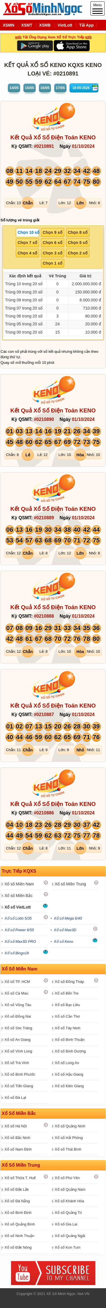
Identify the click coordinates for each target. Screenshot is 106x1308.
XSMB (45, 25)
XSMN (8, 25)
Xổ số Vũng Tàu (18, 1005)
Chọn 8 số (78, 232)
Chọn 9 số (52, 232)
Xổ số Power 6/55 (19, 930)
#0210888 (44, 616)
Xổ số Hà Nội (16, 1126)
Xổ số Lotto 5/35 (18, 918)
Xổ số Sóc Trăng (18, 1028)
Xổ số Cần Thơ (67, 1016)
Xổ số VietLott (18, 907)
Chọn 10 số (29, 232)
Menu (97, 8)
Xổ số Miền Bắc (19, 895)
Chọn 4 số (27, 253)
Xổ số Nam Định (18, 1149)
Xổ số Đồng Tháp (69, 982)
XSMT (26, 25)
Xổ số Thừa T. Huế (20, 1178)
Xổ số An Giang (18, 1039)
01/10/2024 (83, 146)
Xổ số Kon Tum (67, 1247)
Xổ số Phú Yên (67, 1178)
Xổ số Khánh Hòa (69, 1201)
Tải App (86, 25)
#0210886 (44, 812)
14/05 (14, 88)
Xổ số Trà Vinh (17, 1063)
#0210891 (44, 146)
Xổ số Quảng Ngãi (70, 1236)
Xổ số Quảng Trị (68, 1212)
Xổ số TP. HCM (17, 982)
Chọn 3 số (52, 253)
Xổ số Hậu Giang (69, 1074)
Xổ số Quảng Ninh (70, 1126)
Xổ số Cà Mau (16, 993)
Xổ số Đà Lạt (15, 1097)
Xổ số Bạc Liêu (67, 1005)
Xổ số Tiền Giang (19, 1086)
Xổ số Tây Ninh (67, 1028)
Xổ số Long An (67, 1063)
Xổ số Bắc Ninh (17, 1138)
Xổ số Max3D (65, 930)
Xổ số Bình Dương (70, 1051)
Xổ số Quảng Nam (70, 1189)
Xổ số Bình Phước (20, 1074)
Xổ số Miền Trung (70, 884)
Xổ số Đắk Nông (18, 1247)
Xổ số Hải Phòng (69, 1138)
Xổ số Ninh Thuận (19, 1236)
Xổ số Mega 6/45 (68, 918)
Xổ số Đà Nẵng (17, 1201)
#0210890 (44, 419)
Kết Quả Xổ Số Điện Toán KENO (53, 137)
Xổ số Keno (63, 941)
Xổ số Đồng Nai (18, 1016)
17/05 (60, 88)
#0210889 (44, 517)
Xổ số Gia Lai (66, 1224)
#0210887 (44, 714)
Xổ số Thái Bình (68, 1149)
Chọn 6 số (52, 242)
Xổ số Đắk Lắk (17, 1189)
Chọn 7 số (27, 242)
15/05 (29, 88)
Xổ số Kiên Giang (69, 1086)
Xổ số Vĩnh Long (18, 1051)
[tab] (27, 232)
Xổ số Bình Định (18, 1212)
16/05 (45, 88)
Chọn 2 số (78, 253)
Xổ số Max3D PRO (20, 941)
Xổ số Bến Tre (67, 993)
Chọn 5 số (78, 242)
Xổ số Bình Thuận (70, 1039)
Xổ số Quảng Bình (20, 1224)
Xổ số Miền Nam (19, 884)
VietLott (65, 25)
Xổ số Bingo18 (17, 953)
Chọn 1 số (52, 263)
